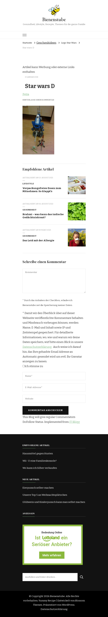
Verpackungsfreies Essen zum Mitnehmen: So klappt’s (42, 190)
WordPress (68, 604)
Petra (26, 94)
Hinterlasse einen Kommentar (38, 100)
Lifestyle (28, 184)
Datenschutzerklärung (37, 347)
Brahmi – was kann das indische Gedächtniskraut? (43, 216)
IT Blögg (74, 422)
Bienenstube (54, 19)
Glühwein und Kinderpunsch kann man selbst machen (54, 502)
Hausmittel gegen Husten (38, 453)
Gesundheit (30, 210)
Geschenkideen (46, 42)
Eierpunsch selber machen (38, 487)
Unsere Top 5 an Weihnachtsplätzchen (45, 494)
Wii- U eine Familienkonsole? (40, 460)
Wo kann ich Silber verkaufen (40, 467)
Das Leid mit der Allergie (38, 240)
